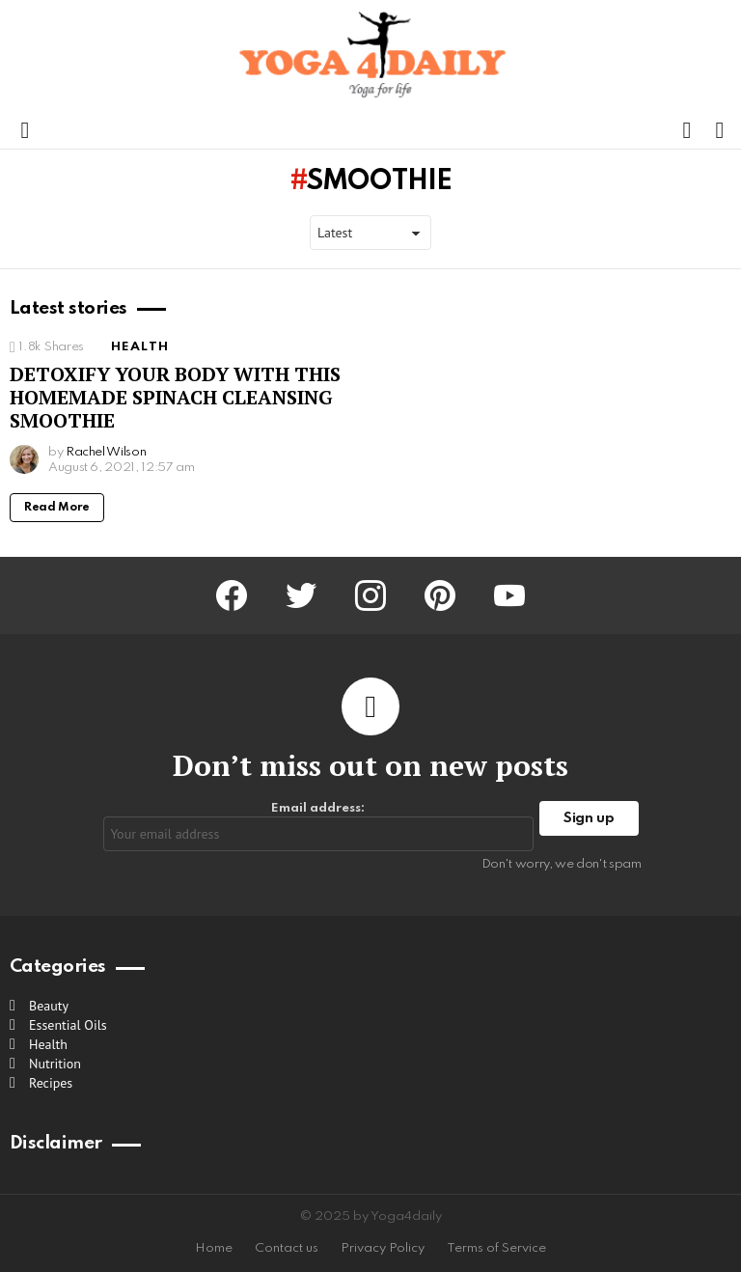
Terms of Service (496, 1248)
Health (140, 347)
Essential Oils (68, 1025)
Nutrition (55, 1063)
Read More (57, 507)
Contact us (286, 1248)
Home (214, 1248)
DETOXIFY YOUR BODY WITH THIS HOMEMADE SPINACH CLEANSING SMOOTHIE (175, 397)
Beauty (49, 1005)
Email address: (319, 826)
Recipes (50, 1083)
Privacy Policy (383, 1248)
